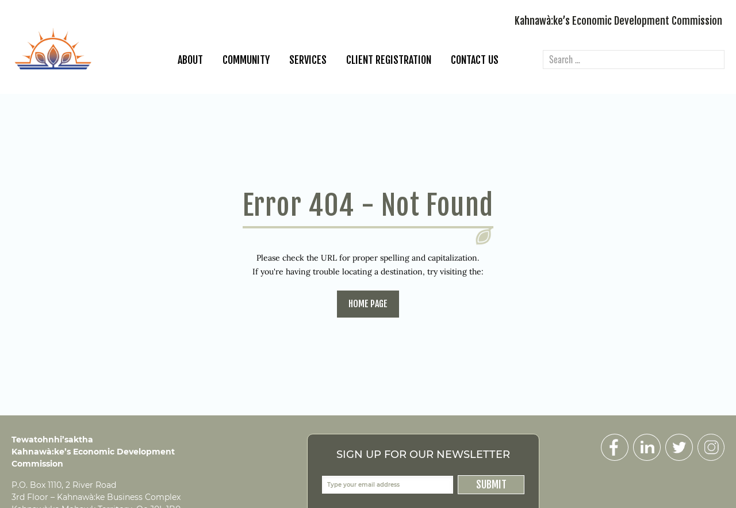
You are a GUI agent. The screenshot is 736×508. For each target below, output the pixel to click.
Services (308, 60)
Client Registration (388, 60)
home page (368, 304)
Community (246, 60)
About (190, 60)
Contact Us (475, 60)
